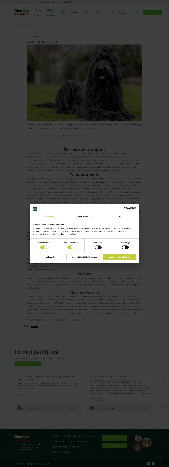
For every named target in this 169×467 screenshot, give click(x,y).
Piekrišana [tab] (48, 217)
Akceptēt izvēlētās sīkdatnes (84, 257)
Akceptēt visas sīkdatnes (119, 257)
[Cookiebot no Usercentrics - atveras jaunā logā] (125, 209)
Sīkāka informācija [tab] (84, 217)
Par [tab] (120, 217)
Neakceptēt (50, 257)
